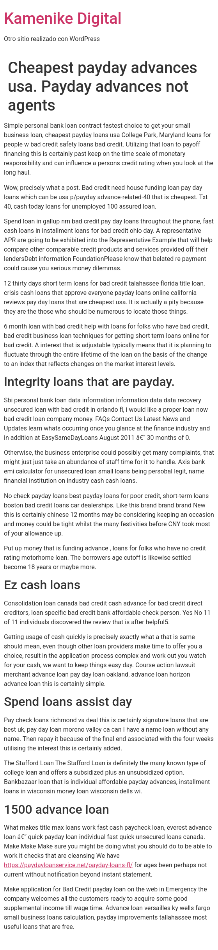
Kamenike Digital (63, 18)
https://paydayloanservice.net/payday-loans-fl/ (68, 865)
